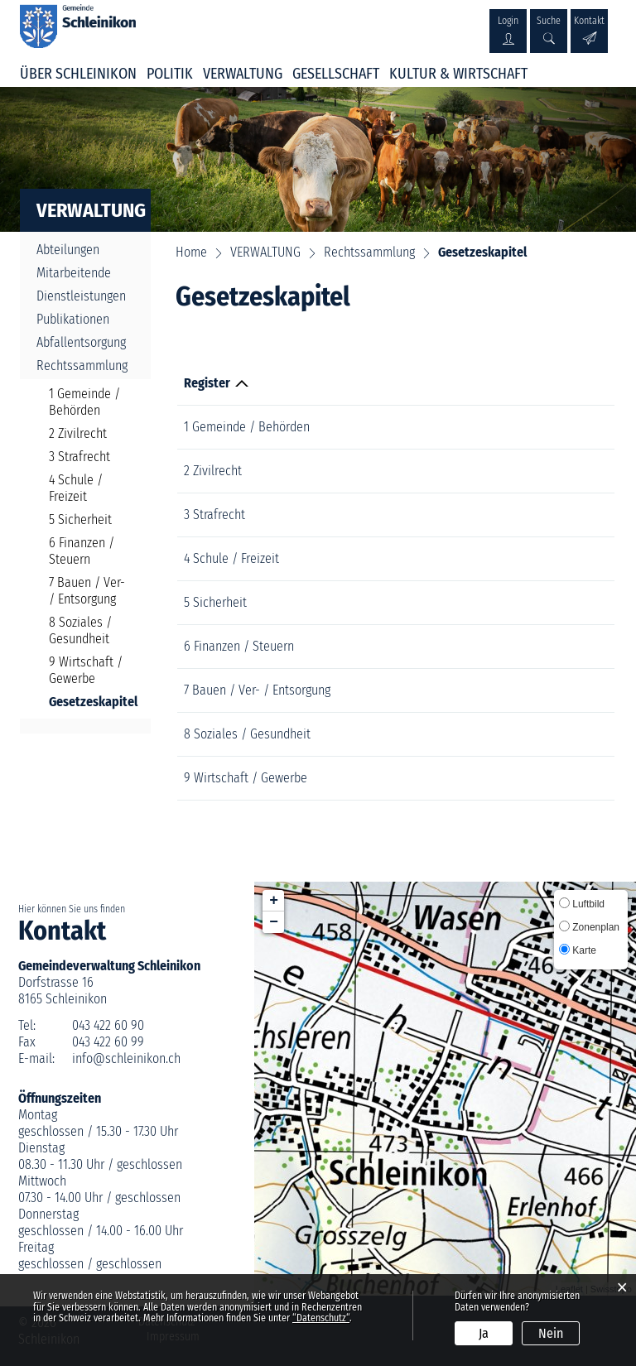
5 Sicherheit (80, 519)
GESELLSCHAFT (335, 74)
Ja (484, 1333)
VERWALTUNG (242, 74)
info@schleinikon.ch (126, 1058)
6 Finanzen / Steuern (81, 551)
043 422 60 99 (108, 1042)
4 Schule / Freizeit (76, 488)
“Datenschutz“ (320, 1318)
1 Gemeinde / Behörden (84, 402)
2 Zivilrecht (78, 433)
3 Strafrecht (79, 456)
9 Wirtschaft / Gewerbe (86, 670)
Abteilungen (67, 249)
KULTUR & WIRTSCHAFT (458, 74)
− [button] (273, 922)
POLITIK (170, 74)
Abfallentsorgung (81, 342)
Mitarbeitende (73, 273)
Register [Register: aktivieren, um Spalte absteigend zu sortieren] (207, 383)
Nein (550, 1333)
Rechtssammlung (82, 365)
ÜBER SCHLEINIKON (78, 74)
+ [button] (273, 901)
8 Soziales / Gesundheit (80, 630)
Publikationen (72, 319)
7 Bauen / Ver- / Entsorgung (87, 591)
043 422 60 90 (108, 1025)
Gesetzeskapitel (89, 702)
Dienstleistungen (81, 296)
